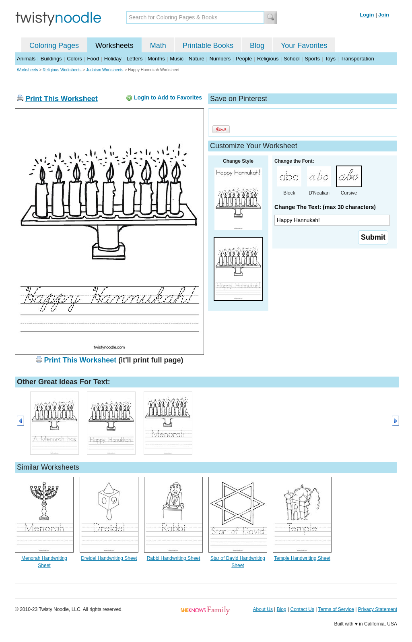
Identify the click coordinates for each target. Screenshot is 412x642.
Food (93, 59)
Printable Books (208, 45)
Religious (267, 59)
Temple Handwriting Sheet (302, 558)
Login (367, 15)
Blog (257, 45)
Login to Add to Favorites (168, 97)
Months (156, 59)
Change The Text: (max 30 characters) (325, 207)
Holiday (113, 59)
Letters (135, 59)
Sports (312, 59)
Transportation (357, 59)
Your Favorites (304, 45)
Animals (26, 59)
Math (158, 45)
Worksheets (114, 45)
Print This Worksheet (61, 99)
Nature (196, 59)
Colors (74, 59)
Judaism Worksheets (105, 70)
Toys (330, 59)
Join (383, 15)
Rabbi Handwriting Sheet (173, 558)
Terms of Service (336, 609)
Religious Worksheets (62, 70)
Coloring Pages (54, 45)
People (244, 59)
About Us (263, 609)
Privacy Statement (377, 609)
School (292, 59)
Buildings (51, 59)
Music (176, 59)
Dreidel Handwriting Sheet (109, 558)
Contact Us (302, 609)
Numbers (220, 59)
